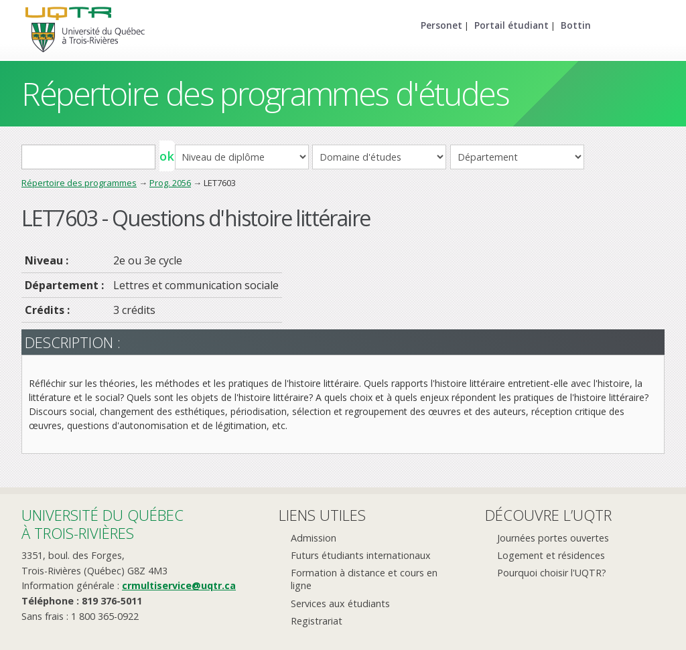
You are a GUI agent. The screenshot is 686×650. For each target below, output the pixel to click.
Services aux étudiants (340, 603)
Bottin (576, 25)
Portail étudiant (511, 25)
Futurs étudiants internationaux (361, 555)
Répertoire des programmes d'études (264, 93)
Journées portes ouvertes (553, 538)
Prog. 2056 (170, 183)
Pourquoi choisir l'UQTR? (551, 572)
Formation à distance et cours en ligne (364, 579)
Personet (441, 25)
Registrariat (316, 621)
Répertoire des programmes (79, 183)
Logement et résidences (551, 555)
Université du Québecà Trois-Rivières (102, 524)
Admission (313, 538)
